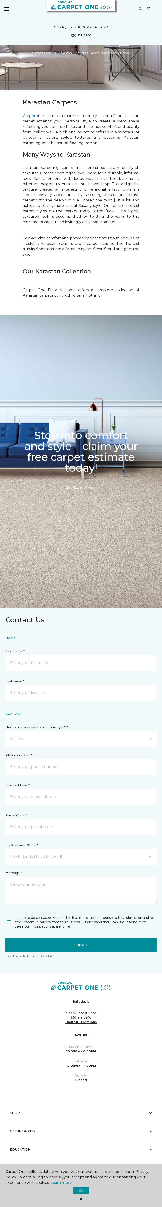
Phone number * (18, 755)
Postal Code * (15, 815)
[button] (140, 9)
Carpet (29, 116)
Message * (13, 873)
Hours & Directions (81, 1022)
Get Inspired (81, 1131)
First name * (15, 651)
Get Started (79, 487)
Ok (81, 1191)
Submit (80, 945)
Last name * (14, 681)
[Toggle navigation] (6, 9)
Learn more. (61, 1182)
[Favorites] (148, 9)
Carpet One (41, 53)
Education (81, 1149)
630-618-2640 (81, 36)
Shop (81, 1113)
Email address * (17, 785)
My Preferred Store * (21, 845)
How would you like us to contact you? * (36, 727)
